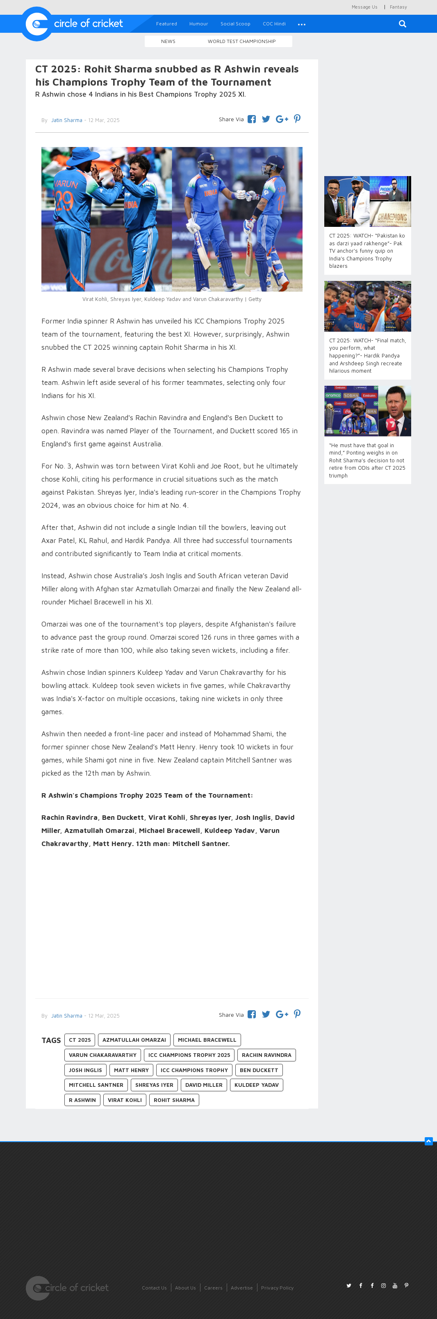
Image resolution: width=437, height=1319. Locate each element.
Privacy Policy (277, 1288)
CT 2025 (80, 1039)
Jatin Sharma (66, 1015)
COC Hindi (274, 23)
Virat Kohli (125, 1100)
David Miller (204, 1084)
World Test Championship (242, 41)
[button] (302, 24)
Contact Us (154, 1288)
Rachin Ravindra (266, 1055)
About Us (185, 1288)
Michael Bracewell (207, 1039)
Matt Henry (131, 1070)
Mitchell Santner (96, 1084)
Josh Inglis (85, 1070)
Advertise (242, 1288)
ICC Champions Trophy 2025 (189, 1055)
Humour (198, 23)
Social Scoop (235, 23)
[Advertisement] (172, 924)
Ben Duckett (259, 1070)
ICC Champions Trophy (194, 1070)
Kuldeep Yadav (256, 1084)
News (168, 41)
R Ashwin (82, 1100)
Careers (213, 1288)
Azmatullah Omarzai (134, 1039)
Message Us (365, 6)
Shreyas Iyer (154, 1084)
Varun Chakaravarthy (103, 1055)
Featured (166, 23)
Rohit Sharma (174, 1100)
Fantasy (398, 6)
